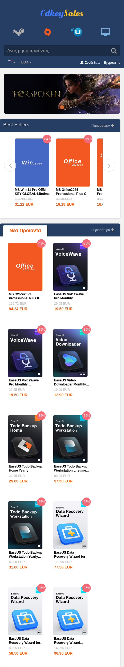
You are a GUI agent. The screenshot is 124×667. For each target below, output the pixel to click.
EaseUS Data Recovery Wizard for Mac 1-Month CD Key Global (25, 645)
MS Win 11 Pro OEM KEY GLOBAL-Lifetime (32, 192)
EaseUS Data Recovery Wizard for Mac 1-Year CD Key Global (69, 559)
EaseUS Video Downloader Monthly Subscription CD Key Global (70, 386)
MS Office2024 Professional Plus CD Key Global (72, 194)
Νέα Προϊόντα (25, 230)
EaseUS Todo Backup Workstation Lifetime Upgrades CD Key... (70, 470)
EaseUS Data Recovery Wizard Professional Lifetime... (67, 645)
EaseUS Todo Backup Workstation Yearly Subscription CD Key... (26, 557)
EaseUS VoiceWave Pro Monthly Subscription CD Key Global (70, 300)
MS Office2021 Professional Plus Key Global (26, 298)
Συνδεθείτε (92, 63)
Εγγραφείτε (112, 63)
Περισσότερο (103, 125)
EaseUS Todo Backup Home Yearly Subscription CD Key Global (25, 472)
